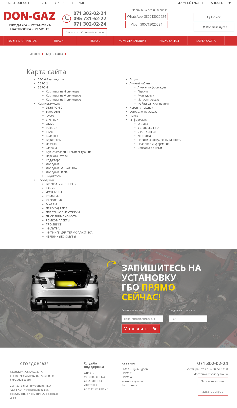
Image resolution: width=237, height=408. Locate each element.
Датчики (51, 144)
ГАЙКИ (51, 188)
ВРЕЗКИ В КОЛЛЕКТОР (62, 184)
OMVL (50, 124)
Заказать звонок (83, 31)
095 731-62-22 (89, 18)
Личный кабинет (141, 83)
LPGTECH (52, 119)
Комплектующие (132, 41)
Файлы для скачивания (153, 103)
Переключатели (57, 156)
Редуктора (53, 160)
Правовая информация (153, 144)
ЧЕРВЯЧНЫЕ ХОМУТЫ (61, 236)
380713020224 (146, 16)
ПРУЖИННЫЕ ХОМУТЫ (61, 216)
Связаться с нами (150, 148)
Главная (34, 54)
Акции (134, 79)
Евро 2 (95, 41)
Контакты (78, 3)
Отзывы (42, 3)
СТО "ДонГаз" (147, 132)
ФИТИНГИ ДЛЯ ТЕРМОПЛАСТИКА (69, 232)
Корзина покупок (141, 107)
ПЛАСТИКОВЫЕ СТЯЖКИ (63, 212)
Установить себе (140, 328)
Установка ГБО (148, 128)
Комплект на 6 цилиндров (63, 95)
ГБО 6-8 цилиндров (22, 41)
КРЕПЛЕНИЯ (54, 200)
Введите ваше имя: (133, 310)
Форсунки (52, 164)
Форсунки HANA (57, 172)
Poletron (51, 128)
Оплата (143, 124)
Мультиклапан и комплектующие (68, 152)
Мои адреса (146, 95)
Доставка (144, 136)
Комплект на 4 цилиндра (63, 91)
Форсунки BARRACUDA (61, 168)
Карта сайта (206, 41)
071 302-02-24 (89, 13)
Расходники (169, 41)
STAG (49, 132)
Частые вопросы (17, 3)
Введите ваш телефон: (182, 310)
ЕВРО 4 (43, 87)
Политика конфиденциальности (159, 140)
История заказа (148, 99)
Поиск (214, 17)
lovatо (50, 115)
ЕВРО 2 (43, 83)
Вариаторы (53, 140)
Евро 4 (58, 41)
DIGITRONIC (54, 107)
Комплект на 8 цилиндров (63, 99)
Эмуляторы (53, 176)
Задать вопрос (212, 391)
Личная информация (152, 87)
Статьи (59, 3)
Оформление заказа (143, 111)
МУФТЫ (51, 204)
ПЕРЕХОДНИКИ (56, 208)
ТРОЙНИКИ (54, 224)
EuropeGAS (53, 111)
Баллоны (52, 136)
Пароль (143, 91)
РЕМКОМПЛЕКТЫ (58, 220)
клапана (51, 148)
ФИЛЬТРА (53, 228)
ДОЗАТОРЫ (54, 192)
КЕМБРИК (53, 196)
